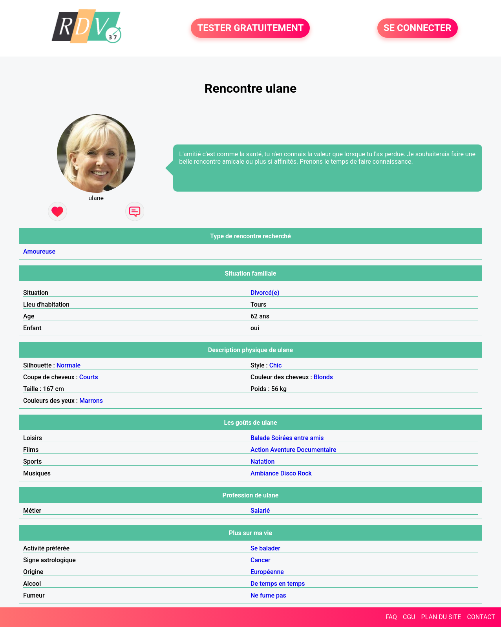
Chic (275, 365)
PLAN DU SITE (441, 617)
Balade (260, 438)
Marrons (91, 400)
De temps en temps (278, 583)
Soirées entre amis (297, 438)
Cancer (261, 560)
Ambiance (265, 473)
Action (260, 449)
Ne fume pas (268, 595)
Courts (88, 377)
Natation (262, 461)
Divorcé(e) (265, 292)
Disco (288, 473)
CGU (409, 617)
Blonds (323, 377)
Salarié (260, 510)
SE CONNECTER (418, 28)
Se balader (265, 548)
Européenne (267, 572)
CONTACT (481, 617)
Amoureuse (39, 251)
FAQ (391, 617)
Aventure (282, 449)
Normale (68, 365)
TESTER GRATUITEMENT (250, 28)
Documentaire (316, 449)
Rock (305, 473)
